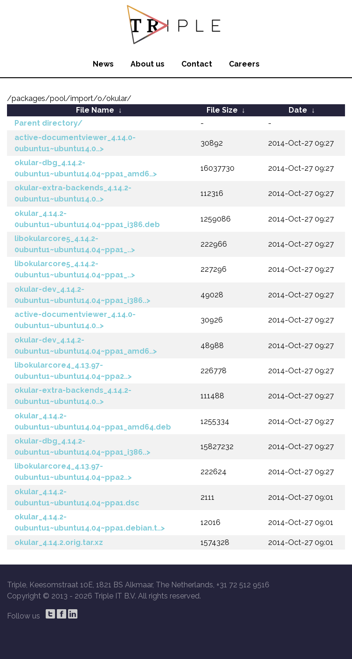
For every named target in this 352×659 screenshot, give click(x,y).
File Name (95, 110)
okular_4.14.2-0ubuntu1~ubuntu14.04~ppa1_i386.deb (87, 219)
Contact (196, 64)
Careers (244, 64)
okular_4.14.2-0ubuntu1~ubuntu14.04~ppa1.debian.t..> (89, 522)
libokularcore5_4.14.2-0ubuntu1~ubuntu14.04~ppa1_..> (74, 244)
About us (148, 64)
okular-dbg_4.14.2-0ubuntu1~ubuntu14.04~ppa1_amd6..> (85, 168)
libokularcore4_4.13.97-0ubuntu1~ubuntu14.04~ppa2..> (73, 371)
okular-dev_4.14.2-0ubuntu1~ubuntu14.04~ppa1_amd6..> (85, 346)
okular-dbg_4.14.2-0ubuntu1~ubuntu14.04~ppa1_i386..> (82, 447)
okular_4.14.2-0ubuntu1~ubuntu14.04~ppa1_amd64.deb (92, 421)
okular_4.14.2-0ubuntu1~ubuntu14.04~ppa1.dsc (76, 497)
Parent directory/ (48, 123)
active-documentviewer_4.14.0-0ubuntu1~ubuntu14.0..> (75, 143)
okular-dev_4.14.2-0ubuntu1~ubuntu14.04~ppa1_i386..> (82, 295)
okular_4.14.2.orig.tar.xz (58, 542)
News (103, 64)
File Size (222, 110)
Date (298, 110)
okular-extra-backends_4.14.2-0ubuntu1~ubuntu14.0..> (72, 193)
